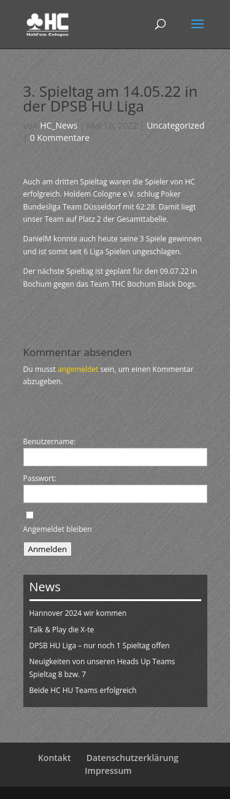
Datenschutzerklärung (132, 757)
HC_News (58, 125)
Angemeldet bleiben (57, 529)
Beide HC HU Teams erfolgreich (83, 690)
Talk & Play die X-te (61, 629)
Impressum (108, 770)
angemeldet (78, 369)
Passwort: (39, 478)
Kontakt (54, 757)
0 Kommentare (60, 137)
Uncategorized (175, 125)
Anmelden (47, 549)
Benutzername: (49, 441)
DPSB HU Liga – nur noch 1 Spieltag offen (99, 645)
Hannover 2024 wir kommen (78, 613)
